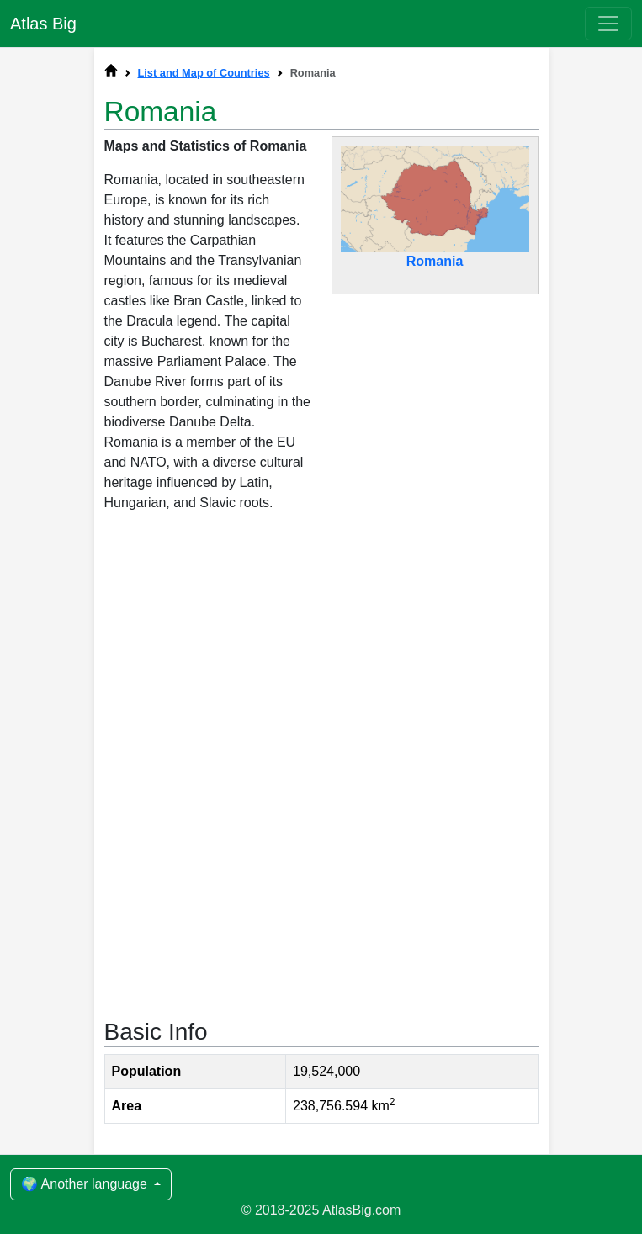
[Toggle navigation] (608, 23)
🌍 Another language (86, 1184)
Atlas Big (43, 23)
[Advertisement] (321, 664)
